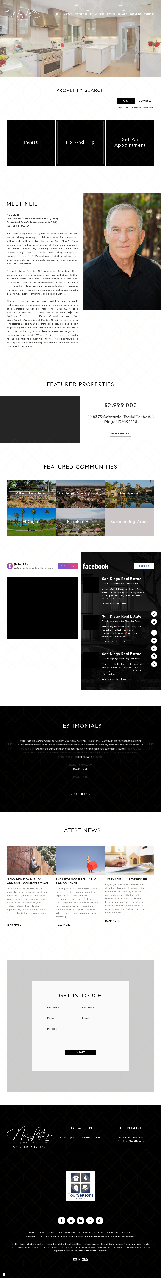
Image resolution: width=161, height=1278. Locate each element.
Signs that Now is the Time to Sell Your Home (78, 881)
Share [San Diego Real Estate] (125, 604)
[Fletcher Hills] (80, 524)
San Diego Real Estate (123, 579)
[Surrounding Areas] (129, 524)
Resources (136, 14)
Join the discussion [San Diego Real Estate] (112, 604)
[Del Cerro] (129, 495)
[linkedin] (154, 648)
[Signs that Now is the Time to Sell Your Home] (82, 860)
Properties (81, 14)
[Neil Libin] (66, 566)
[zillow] (154, 664)
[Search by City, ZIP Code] (61, 101)
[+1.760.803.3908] (154, 614)
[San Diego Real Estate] (146, 566)
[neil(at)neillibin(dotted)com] (154, 622)
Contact (149, 14)
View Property (120, 435)
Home (59, 14)
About (68, 14)
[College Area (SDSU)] (80, 495)
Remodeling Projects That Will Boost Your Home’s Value (29, 881)
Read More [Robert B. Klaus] (80, 776)
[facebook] (154, 633)
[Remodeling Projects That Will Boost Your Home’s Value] (33, 860)
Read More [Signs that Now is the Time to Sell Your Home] (65, 925)
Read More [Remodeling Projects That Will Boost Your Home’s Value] (15, 925)
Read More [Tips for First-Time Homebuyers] (114, 921)
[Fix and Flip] (78, 143)
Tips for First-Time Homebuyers (128, 879)
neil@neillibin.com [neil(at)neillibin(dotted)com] (135, 1141)
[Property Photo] (40, 421)
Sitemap (82, 1237)
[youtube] (154, 641)
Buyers (111, 14)
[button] (4, 1274)
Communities (97, 14)
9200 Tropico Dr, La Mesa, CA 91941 (80, 1137)
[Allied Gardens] (31, 495)
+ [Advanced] (144, 101)
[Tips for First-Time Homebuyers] (131, 860)
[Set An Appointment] (128, 143)
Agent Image (128, 1237)
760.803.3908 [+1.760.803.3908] (135, 1137)
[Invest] (29, 143)
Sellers (122, 14)
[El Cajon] (31, 524)
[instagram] (154, 656)
